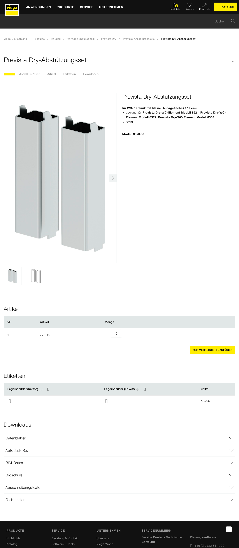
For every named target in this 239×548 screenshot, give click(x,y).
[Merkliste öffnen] (175, 7)
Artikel (51, 74)
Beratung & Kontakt (65, 538)
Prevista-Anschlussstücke (139, 38)
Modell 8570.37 (29, 74)
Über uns (102, 538)
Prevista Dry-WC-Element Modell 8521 (171, 112)
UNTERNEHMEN (108, 530)
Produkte (39, 38)
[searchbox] (116, 21)
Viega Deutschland (15, 38)
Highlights (13, 538)
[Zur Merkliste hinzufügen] (233, 60)
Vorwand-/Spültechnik (81, 38)
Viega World (104, 544)
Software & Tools (63, 544)
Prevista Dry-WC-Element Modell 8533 (186, 117)
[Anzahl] (116, 333)
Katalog (56, 38)
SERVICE (58, 530)
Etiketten (69, 74)
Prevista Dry (108, 38)
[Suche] (233, 21)
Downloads (91, 74)
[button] (119, 438)
